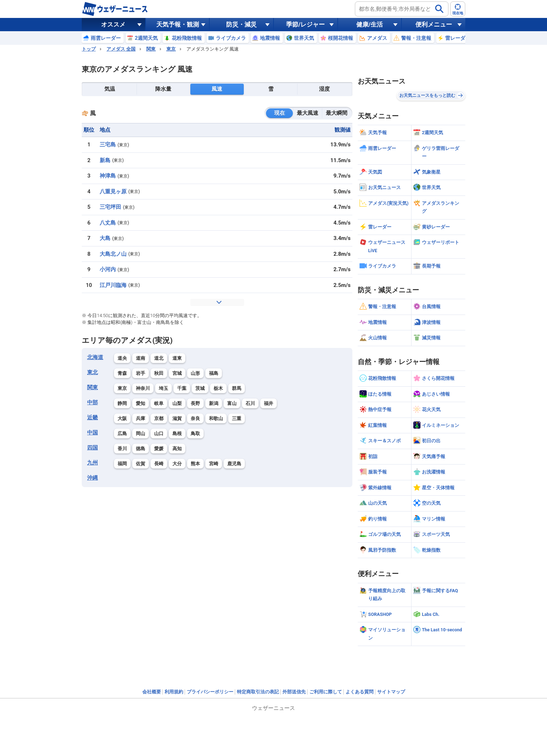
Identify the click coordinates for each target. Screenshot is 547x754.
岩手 (140, 373)
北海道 (95, 357)
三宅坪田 (110, 207)
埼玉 (163, 388)
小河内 (108, 269)
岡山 (140, 433)
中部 (92, 402)
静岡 (122, 403)
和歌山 (216, 418)
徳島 (140, 448)
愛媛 (158, 448)
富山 (232, 403)
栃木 (218, 388)
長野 (195, 403)
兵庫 (140, 418)
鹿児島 (234, 463)
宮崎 (213, 463)
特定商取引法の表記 (258, 691)
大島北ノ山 (113, 254)
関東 (151, 49)
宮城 (177, 373)
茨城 (200, 388)
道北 (158, 358)
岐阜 (158, 403)
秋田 (158, 373)
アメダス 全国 (120, 49)
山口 (158, 433)
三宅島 (108, 144)
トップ (89, 49)
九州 (92, 463)
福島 (213, 373)
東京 (171, 49)
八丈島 (108, 223)
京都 (158, 418)
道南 (140, 358)
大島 (105, 238)
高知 (177, 448)
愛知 (140, 403)
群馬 (236, 388)
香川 (122, 448)
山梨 (177, 403)
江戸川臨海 (113, 285)
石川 (250, 403)
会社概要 (151, 691)
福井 (268, 403)
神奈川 (143, 388)
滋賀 (177, 418)
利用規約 (174, 691)
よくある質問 (360, 691)
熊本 (195, 463)
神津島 (108, 176)
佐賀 (140, 463)
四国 (92, 447)
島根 (177, 433)
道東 (177, 358)
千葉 (181, 388)
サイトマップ (391, 691)
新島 (105, 160)
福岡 (122, 463)
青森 (122, 373)
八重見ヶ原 (113, 191)
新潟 (213, 403)
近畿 (92, 417)
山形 (195, 373)
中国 (92, 432)
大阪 (122, 418)
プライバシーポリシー (210, 691)
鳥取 (195, 433)
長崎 (158, 463)
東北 (92, 372)
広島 (122, 433)
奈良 (195, 418)
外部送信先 (294, 691)
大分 (177, 463)
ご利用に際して (325, 691)
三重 (236, 418)
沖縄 (92, 478)
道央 (122, 358)
